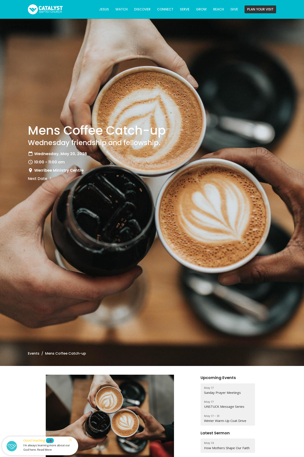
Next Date (40, 178)
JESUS (104, 9)
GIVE (234, 9)
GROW (201, 9)
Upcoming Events (218, 377)
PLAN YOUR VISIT (260, 9)
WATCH (121, 9)
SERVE (184, 9)
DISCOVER (142, 9)
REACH (218, 9)
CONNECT (165, 9)
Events (33, 353)
